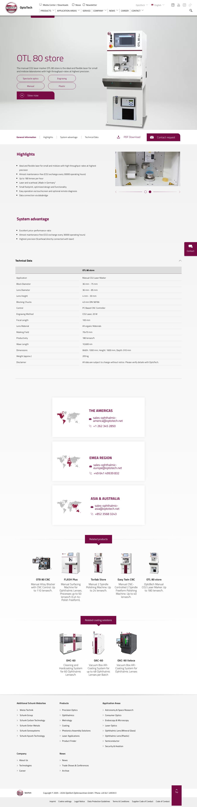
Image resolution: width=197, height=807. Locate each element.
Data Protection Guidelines (110, 802)
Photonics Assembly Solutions (65, 732)
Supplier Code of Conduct (154, 802)
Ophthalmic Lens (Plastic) (106, 737)
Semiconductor (101, 742)
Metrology (56, 721)
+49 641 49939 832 (104, 470)
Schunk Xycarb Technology (20, 737)
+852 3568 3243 (104, 510)
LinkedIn (172, 5)
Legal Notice (90, 802)
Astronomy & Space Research (108, 711)
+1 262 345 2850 (102, 423)
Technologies (143, 716)
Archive (11, 772)
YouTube (178, 5)
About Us (141, 711)
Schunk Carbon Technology (21, 721)
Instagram (184, 5)
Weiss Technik (15, 711)
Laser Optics (100, 727)
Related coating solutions (98, 618)
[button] (151, 197)
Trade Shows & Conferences (21, 767)
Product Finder (58, 742)
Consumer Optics (102, 716)
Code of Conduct (174, 802)
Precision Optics (58, 711)
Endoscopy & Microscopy (105, 721)
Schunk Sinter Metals (18, 727)
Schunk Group (14, 716)
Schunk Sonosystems (18, 732)
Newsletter (90, 5)
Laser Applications (59, 737)
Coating (54, 727)
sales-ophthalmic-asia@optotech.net (105, 504)
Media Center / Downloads (54, 5)
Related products (98, 536)
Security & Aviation (103, 747)
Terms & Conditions (132, 802)
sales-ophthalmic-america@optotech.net (106, 416)
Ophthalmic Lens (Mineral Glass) (109, 732)
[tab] (98, 257)
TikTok (190, 5)
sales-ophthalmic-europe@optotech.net (105, 463)
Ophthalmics (57, 716)
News (76, 5)
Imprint (64, 802)
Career (140, 721)
